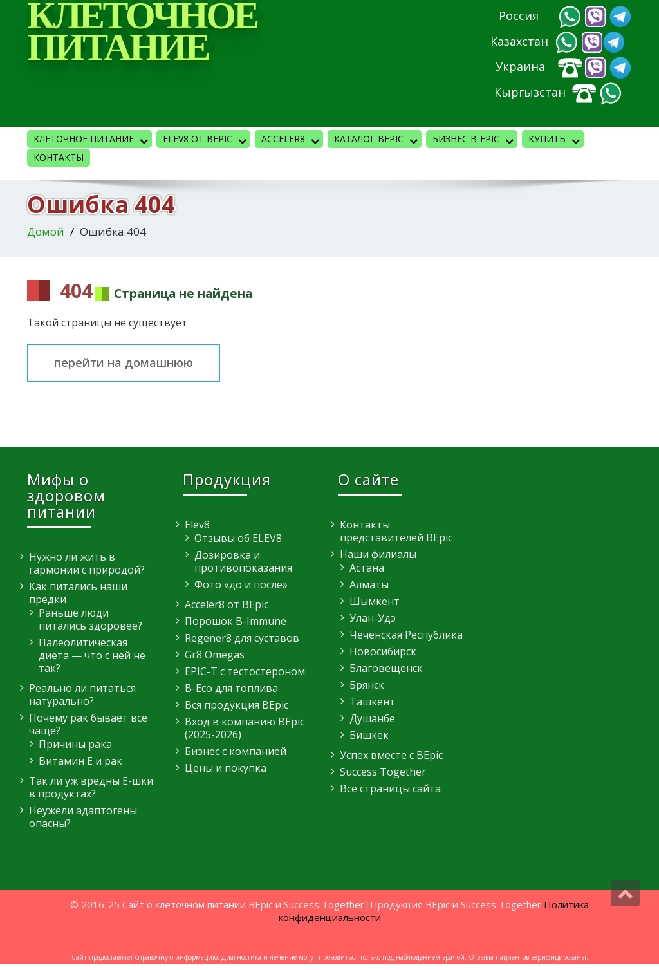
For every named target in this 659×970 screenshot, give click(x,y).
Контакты (58, 157)
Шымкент (374, 601)
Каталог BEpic (378, 140)
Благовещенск (386, 668)
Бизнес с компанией (235, 751)
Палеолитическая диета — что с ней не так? (92, 655)
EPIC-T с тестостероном (245, 671)
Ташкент (372, 702)
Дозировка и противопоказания (243, 561)
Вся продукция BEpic (236, 705)
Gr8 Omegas (215, 655)
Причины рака (75, 744)
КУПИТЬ (556, 140)
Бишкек (369, 735)
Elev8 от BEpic (206, 140)
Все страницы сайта (390, 788)
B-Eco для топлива (231, 688)
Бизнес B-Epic (474, 140)
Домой (45, 231)
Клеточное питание (92, 140)
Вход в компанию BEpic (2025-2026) (244, 727)
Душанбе (372, 718)
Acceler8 (292, 140)
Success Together (383, 772)
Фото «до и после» (241, 584)
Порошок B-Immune (235, 621)
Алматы (369, 584)
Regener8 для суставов (242, 638)
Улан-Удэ (372, 618)
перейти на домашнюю (123, 362)
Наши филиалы (378, 554)
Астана (366, 568)
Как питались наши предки (78, 592)
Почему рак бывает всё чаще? (88, 724)
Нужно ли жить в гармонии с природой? (87, 563)
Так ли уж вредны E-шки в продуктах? (91, 787)
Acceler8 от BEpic (226, 604)
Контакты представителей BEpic (396, 531)
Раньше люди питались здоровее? (90, 619)
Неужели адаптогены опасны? (83, 816)
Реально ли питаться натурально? (82, 694)
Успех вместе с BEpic (391, 755)
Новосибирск (382, 651)
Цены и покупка (225, 768)
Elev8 (197, 525)
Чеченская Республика (406, 635)
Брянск (366, 685)
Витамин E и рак (80, 761)
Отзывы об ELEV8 (238, 538)
